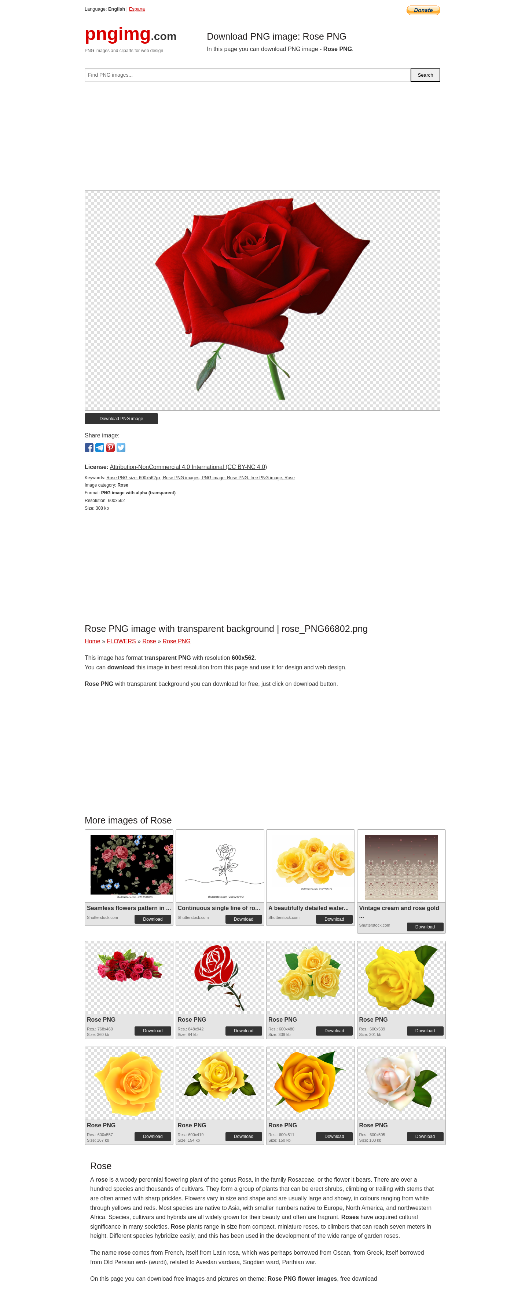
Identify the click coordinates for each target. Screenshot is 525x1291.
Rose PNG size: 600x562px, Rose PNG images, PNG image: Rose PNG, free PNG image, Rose (200, 477)
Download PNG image (121, 418)
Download (152, 919)
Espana (137, 9)
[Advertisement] (262, 139)
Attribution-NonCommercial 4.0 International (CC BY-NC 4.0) (188, 467)
